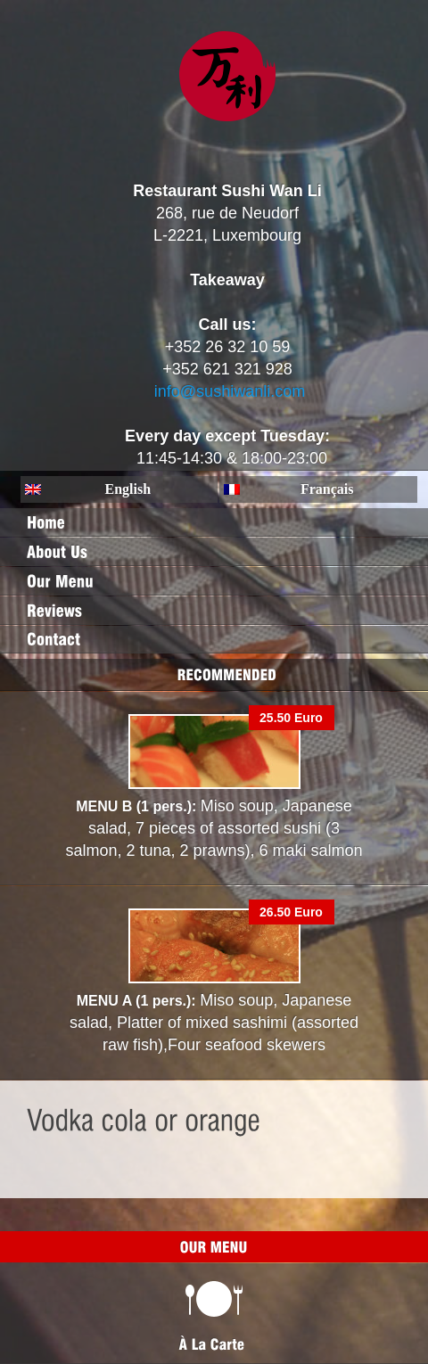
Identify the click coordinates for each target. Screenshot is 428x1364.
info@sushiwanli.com (229, 391)
